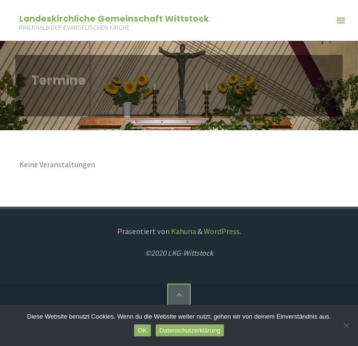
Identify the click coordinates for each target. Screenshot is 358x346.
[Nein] (346, 325)
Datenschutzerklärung (190, 330)
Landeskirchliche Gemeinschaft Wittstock (114, 18)
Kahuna (183, 231)
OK (142, 330)
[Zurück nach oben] (178, 295)
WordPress (222, 231)
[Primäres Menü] (340, 20)
